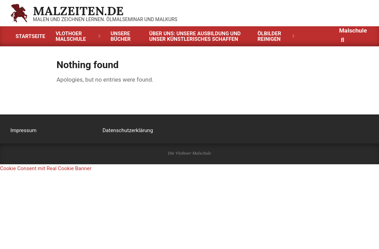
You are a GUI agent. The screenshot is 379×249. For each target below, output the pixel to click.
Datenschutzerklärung (127, 130)
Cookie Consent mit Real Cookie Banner (45, 168)
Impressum (23, 130)
